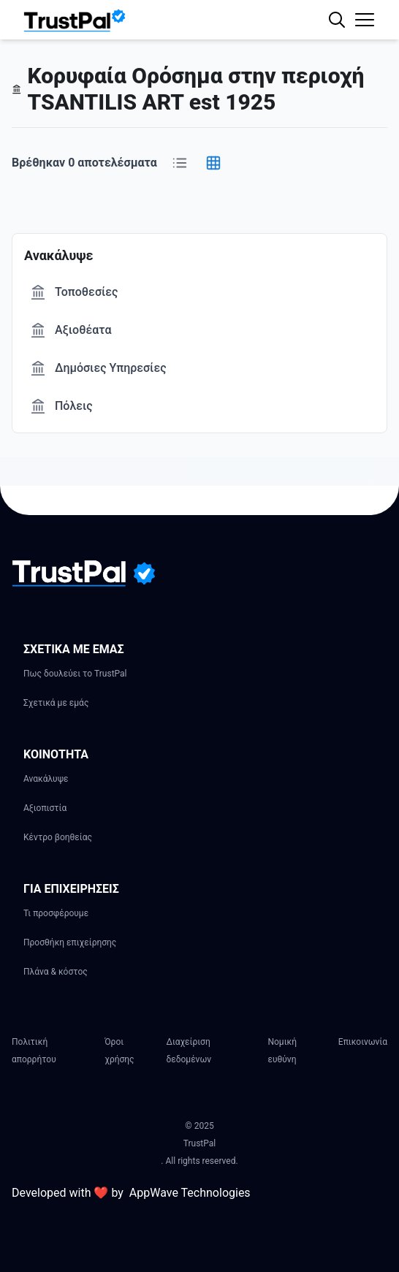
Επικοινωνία (362, 1042)
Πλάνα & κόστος (55, 972)
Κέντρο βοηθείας (57, 837)
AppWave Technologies (190, 1193)
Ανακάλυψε (46, 779)
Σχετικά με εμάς (55, 703)
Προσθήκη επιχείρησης (69, 942)
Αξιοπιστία (44, 808)
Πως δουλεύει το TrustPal (75, 674)
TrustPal (199, 1143)
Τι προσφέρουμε (55, 913)
